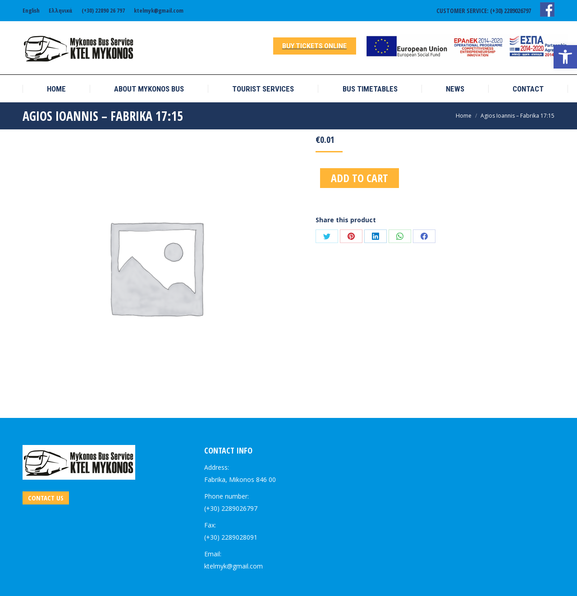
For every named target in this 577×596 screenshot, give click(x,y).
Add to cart (359, 177)
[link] (565, 57)
